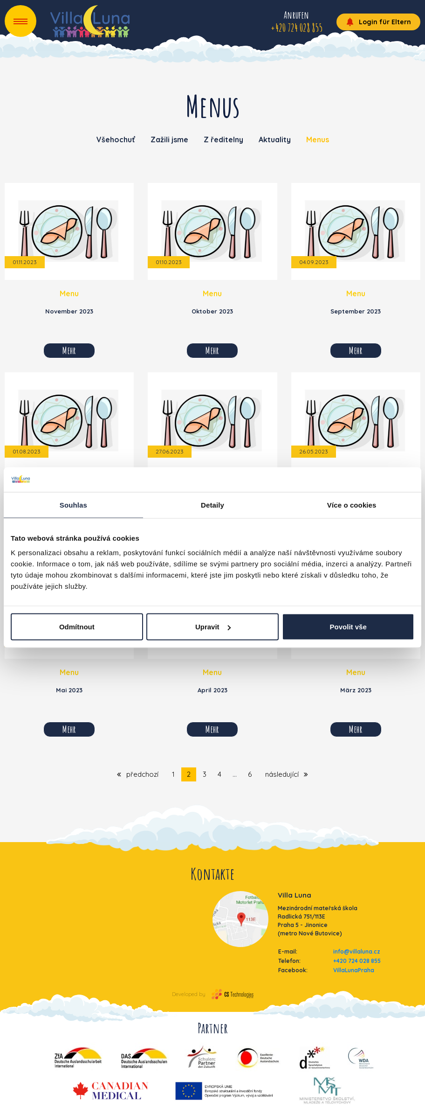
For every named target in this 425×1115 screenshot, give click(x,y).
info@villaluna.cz (356, 951)
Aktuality (275, 139)
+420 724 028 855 (357, 960)
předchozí (137, 774)
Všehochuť (115, 139)
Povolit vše (348, 627)
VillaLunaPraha (353, 970)
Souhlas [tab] (73, 505)
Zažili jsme (169, 139)
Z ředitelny (223, 139)
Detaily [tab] (212, 505)
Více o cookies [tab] (352, 505)
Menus (317, 139)
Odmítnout (77, 627)
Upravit (213, 627)
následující (286, 774)
